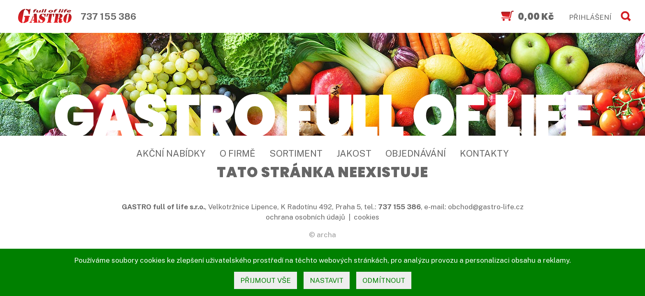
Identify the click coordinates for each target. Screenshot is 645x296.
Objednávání (415, 153)
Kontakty (484, 153)
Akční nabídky (171, 153)
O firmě (237, 153)
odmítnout (383, 280)
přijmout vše (265, 280)
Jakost (353, 153)
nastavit (326, 280)
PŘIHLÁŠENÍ (590, 17)
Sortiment (295, 153)
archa (326, 235)
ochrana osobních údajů (305, 217)
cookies (366, 217)
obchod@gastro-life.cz (486, 207)
